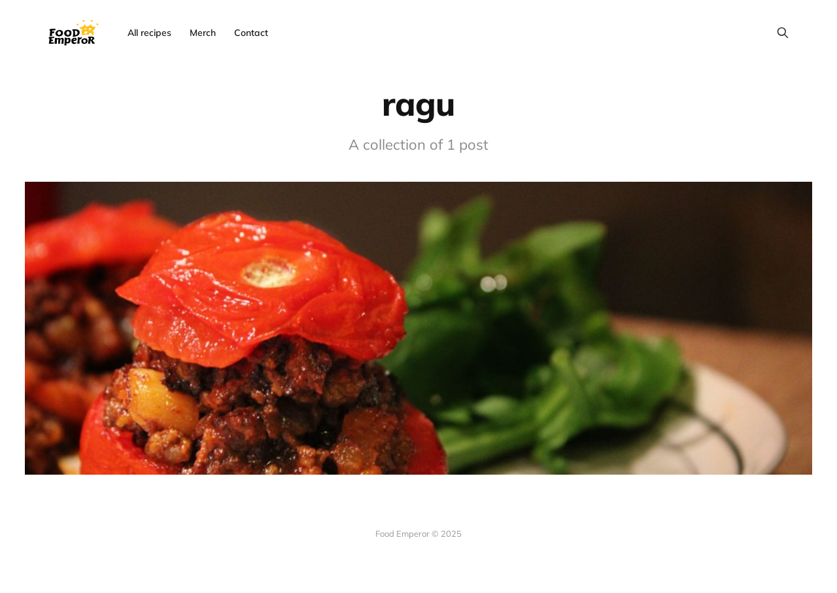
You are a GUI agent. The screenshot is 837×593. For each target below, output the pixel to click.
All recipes (149, 33)
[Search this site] (783, 32)
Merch (203, 33)
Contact (251, 33)
